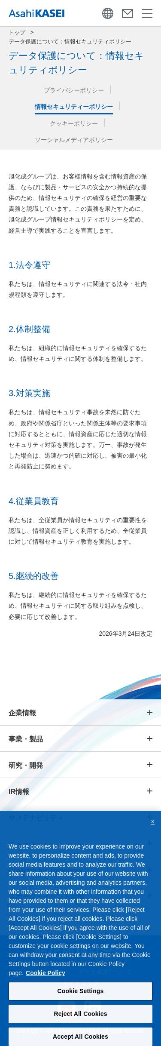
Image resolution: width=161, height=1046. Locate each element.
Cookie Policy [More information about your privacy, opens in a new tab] (45, 977)
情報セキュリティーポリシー (74, 106)
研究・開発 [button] (26, 765)
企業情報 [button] (22, 713)
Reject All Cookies (80, 1018)
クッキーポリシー (74, 123)
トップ (17, 32)
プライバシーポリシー (74, 90)
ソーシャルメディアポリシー (74, 139)
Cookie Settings (81, 995)
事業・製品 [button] (26, 739)
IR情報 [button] (19, 791)
